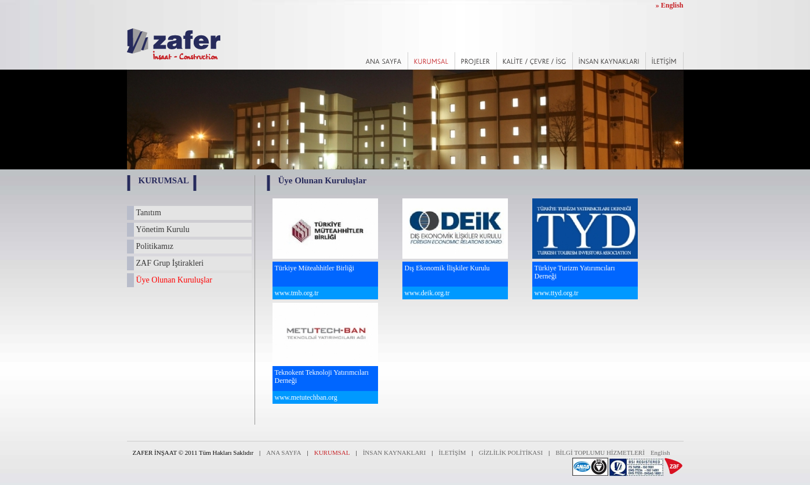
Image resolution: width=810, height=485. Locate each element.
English (660, 452)
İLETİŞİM (452, 452)
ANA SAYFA (283, 452)
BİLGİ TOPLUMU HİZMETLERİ (600, 452)
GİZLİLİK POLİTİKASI (511, 452)
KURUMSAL (332, 452)
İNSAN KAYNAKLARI (394, 452)
